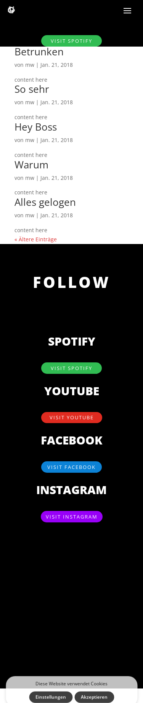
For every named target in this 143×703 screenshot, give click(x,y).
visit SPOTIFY (71, 40)
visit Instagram (72, 516)
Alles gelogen (45, 202)
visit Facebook (71, 467)
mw (29, 64)
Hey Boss (35, 127)
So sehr (31, 89)
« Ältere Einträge (35, 239)
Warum (31, 164)
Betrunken (39, 51)
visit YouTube (72, 417)
